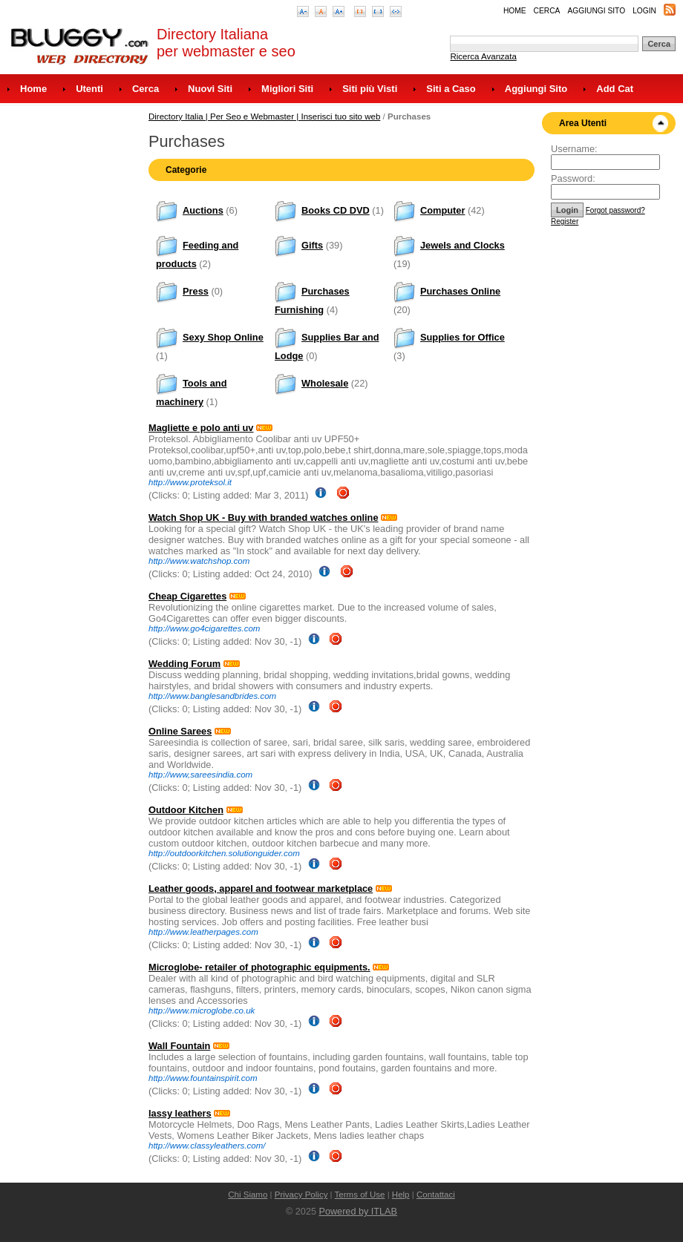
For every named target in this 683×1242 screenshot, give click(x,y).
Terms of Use (360, 1194)
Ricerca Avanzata (483, 56)
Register (564, 221)
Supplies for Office (462, 337)
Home (514, 11)
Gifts (312, 245)
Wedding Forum (184, 663)
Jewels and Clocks (462, 245)
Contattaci (435, 1194)
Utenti (89, 88)
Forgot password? (615, 210)
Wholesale (324, 383)
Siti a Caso (450, 88)
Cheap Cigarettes (187, 596)
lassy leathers (180, 1113)
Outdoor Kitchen (185, 809)
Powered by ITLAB (357, 1211)
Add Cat (614, 88)
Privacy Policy (301, 1194)
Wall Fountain (179, 1045)
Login (644, 11)
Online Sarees (180, 731)
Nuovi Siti (210, 88)
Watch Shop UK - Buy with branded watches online (263, 517)
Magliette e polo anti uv (201, 427)
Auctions (203, 210)
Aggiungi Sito (596, 11)
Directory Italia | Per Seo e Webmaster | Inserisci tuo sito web (264, 116)
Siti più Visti (369, 88)
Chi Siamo (247, 1194)
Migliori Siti (287, 88)
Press (196, 291)
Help (401, 1194)
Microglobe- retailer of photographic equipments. (259, 967)
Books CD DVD (335, 210)
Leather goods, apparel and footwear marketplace (260, 888)
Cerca (547, 11)
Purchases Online (460, 291)
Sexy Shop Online (223, 337)
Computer (442, 210)
